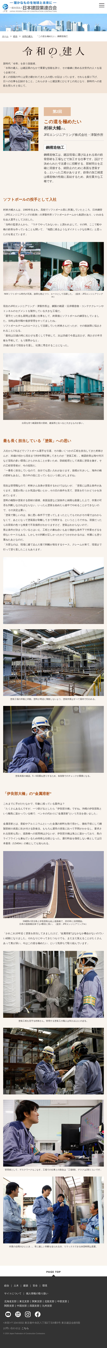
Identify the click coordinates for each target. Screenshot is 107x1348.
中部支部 (62, 1301)
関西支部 (9, 1305)
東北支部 (24, 1301)
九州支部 (47, 1305)
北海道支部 (10, 1301)
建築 (25, 1285)
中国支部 (22, 1305)
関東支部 (37, 1301)
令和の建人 (27, 36)
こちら (25, 1328)
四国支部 (34, 1305)
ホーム (5, 36)
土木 (16, 1285)
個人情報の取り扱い (37, 1293)
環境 (44, 1285)
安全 (35, 1285)
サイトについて (12, 1293)
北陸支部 (49, 1301)
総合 (15, 36)
